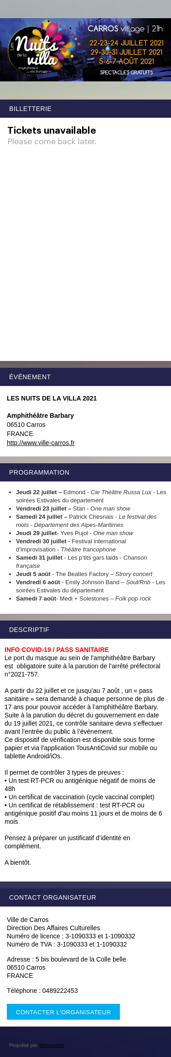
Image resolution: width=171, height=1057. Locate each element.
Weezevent (51, 1045)
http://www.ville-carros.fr (41, 442)
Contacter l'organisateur (63, 1012)
